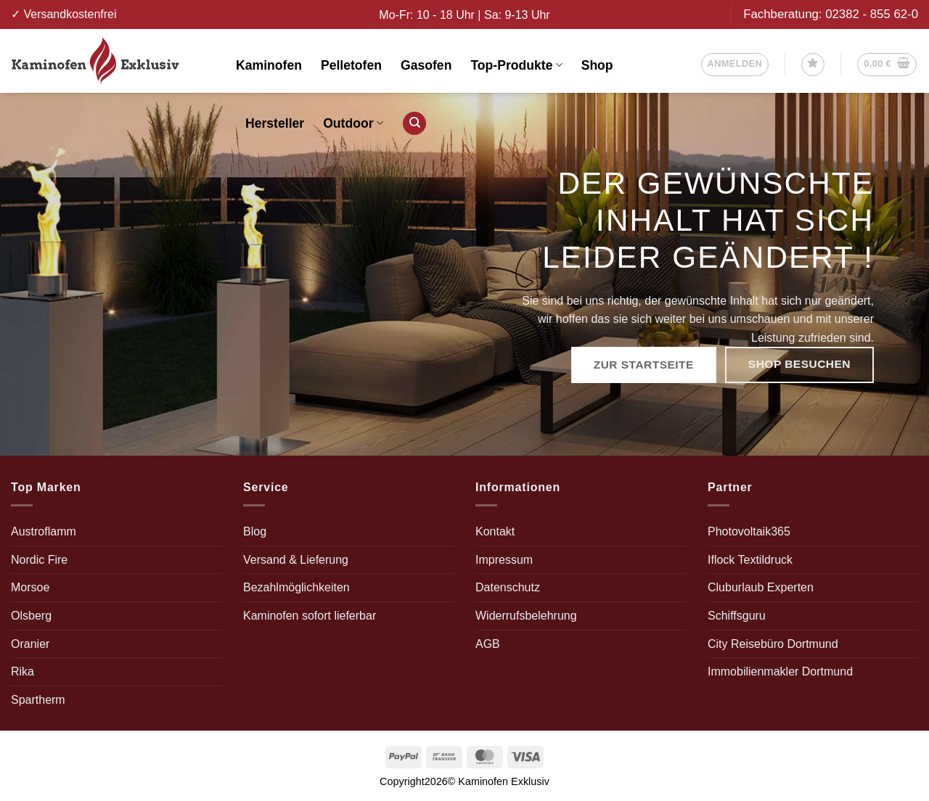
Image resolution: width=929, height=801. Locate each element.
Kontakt (495, 531)
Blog (254, 531)
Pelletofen (351, 65)
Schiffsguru (737, 615)
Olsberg (31, 615)
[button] (735, 64)
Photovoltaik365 (749, 531)
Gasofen (426, 65)
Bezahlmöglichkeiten (296, 587)
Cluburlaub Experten (761, 587)
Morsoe (30, 587)
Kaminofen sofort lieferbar (309, 615)
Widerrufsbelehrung (526, 615)
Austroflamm (43, 531)
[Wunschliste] (812, 64)
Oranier (30, 644)
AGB (487, 644)
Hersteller (274, 123)
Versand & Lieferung (295, 560)
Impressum (504, 560)
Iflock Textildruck (750, 560)
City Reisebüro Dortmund (773, 644)
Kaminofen (269, 65)
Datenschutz (507, 587)
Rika (22, 671)
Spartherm (38, 700)
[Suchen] (414, 124)
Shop (597, 65)
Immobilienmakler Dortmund (780, 671)
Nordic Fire (39, 560)
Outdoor (353, 123)
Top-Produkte (516, 65)
